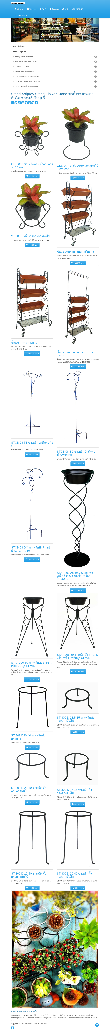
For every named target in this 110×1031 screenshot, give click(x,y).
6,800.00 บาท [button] (32, 354)
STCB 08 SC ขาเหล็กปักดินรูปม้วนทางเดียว (76, 453)
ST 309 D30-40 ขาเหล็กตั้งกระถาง (28, 737)
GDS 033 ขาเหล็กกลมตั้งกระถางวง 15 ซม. (32, 166)
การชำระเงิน (21, 15)
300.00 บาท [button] (78, 804)
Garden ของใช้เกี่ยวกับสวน (55, 72)
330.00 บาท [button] (32, 245)
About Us (31, 9)
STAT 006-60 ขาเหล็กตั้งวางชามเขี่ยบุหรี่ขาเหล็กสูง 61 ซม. (77, 656)
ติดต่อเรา (54, 9)
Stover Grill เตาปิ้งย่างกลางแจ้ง (55, 86)
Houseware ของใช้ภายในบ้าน (55, 62)
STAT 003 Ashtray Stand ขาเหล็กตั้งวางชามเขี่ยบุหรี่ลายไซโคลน (75, 576)
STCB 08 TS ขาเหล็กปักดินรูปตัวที (32, 444)
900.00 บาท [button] (32, 454)
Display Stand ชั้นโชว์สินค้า (55, 57)
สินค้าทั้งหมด (19, 46)
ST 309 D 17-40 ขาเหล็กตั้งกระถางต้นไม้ (28, 875)
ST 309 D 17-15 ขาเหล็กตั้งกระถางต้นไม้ (74, 791)
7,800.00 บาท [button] (77, 263)
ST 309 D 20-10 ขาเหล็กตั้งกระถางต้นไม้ (28, 789)
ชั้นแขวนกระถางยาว (24, 342)
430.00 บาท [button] (78, 888)
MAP (65, 9)
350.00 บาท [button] (78, 732)
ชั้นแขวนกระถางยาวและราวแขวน (75, 354)
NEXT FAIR (77, 9)
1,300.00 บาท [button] (32, 679)
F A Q (43, 9)
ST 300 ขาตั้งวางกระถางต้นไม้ (30, 236)
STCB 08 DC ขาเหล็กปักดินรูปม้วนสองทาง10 (30, 549)
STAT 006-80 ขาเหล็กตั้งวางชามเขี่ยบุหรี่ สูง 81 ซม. (31, 664)
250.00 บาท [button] (78, 178)
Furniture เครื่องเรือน (55, 67)
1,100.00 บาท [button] (77, 672)
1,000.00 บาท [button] (32, 559)
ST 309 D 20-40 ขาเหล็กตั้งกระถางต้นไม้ (74, 875)
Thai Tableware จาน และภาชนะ (55, 76)
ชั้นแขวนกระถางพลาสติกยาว (75, 251)
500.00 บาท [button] (32, 747)
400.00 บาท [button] (32, 176)
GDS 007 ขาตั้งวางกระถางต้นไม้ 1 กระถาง (77, 167)
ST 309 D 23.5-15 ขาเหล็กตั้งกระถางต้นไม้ (75, 719)
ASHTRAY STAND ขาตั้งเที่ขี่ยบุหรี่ (55, 81)
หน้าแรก (19, 9)
